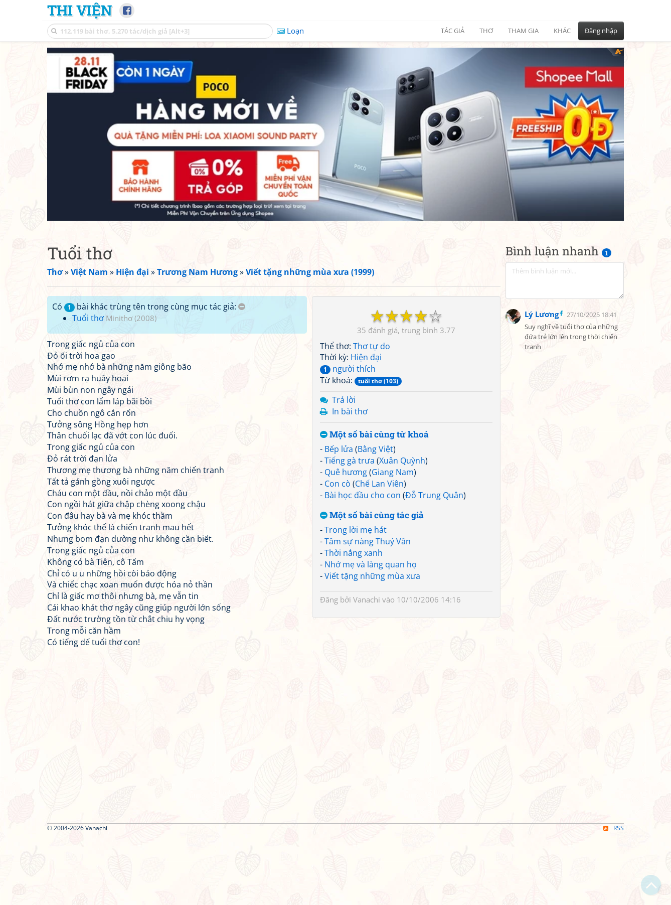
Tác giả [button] (452, 30)
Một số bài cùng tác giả (372, 656)
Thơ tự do (371, 486)
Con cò (337, 624)
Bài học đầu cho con (362, 635)
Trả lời (344, 540)
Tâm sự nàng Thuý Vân (367, 681)
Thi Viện (79, 10)
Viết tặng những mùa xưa (372, 716)
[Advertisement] (565, 359)
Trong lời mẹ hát (355, 670)
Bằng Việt (375, 589)
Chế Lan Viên (379, 624)
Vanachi (366, 740)
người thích (348, 509)
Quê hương (345, 612)
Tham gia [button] (523, 30)
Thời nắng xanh (353, 693)
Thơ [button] (486, 30)
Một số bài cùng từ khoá (374, 575)
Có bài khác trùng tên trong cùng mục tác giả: (148, 306)
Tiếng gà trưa (349, 601)
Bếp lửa (338, 589)
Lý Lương (542, 419)
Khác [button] (562, 30)
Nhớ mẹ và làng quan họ (370, 704)
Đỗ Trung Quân (434, 635)
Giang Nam (393, 612)
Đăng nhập (601, 30)
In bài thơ (350, 551)
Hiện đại (366, 497)
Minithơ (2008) (131, 318)
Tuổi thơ (88, 318)
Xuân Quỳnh (402, 601)
